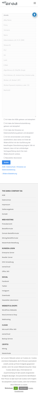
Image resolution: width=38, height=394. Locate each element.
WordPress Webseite (9, 310)
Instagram (5, 291)
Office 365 (5, 271)
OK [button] (16, 388)
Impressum (6, 204)
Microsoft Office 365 (9, 329)
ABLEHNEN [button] (23, 388)
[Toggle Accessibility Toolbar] (34, 9)
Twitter (4, 286)
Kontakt (4, 214)
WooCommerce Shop (9, 315)
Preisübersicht (7, 224)
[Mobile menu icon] (35, 3)
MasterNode (6, 353)
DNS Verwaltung (7, 262)
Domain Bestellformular (10, 233)
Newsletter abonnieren (10, 300)
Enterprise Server (8, 252)
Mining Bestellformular (10, 238)
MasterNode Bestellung (10, 243)
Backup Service (7, 339)
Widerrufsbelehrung (10, 174)
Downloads (6, 295)
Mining (4, 349)
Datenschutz (10, 167)
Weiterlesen (9, 388)
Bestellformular (7, 228)
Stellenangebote (7, 209)
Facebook (5, 281)
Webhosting (6, 319)
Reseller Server (7, 257)
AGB (3, 167)
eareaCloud (6, 267)
